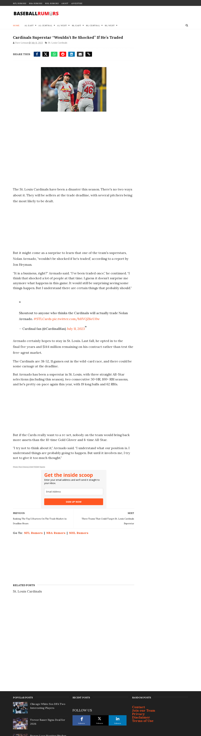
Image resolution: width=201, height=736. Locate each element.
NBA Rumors (35, 3)
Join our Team (143, 620)
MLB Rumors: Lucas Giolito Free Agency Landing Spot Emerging (47, 665)
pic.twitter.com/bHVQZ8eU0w (86, 319)
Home (16, 25)
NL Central (93, 25)
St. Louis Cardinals (57, 43)
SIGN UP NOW (72, 501)
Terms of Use (143, 631)
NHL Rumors (51, 3)
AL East (29, 25)
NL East (76, 25)
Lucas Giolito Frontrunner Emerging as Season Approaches (46, 713)
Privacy (138, 624)
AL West (62, 25)
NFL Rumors (19, 3)
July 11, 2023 (76, 329)
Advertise (76, 3)
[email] (72, 491)
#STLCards (52, 319)
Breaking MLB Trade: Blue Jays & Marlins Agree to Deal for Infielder (49, 681)
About (64, 3)
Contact (138, 617)
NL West (110, 25)
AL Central (45, 25)
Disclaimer (141, 627)
